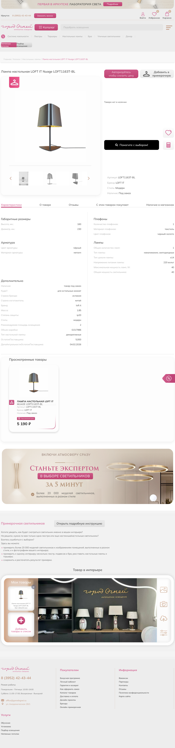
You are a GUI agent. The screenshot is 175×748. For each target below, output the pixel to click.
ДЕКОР (129, 36)
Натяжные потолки (6, 44)
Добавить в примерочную (157, 73)
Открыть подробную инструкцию (79, 523)
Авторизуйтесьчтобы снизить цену (121, 73)
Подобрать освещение (76, 27)
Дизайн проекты (68, 700)
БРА (90, 36)
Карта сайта (124, 696)
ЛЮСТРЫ (38, 36)
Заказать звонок (45, 15)
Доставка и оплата (69, 696)
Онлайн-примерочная (70, 707)
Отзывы (122, 689)
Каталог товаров (68, 692)
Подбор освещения (22, 44)
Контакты (123, 685)
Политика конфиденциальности (134, 692)
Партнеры (123, 681)
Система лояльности (18, 36)
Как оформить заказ (69, 689)
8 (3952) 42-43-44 (21, 15)
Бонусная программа (70, 678)
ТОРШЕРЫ (52, 36)
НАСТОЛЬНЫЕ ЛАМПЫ (72, 36)
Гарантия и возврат (69, 685)
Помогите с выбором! (131, 145)
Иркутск (5, 15)
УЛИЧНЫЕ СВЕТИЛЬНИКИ (109, 36)
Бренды (63, 703)
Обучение (5, 723)
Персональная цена (26, 418)
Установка (6, 726)
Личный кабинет (68, 681)
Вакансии (123, 678)
